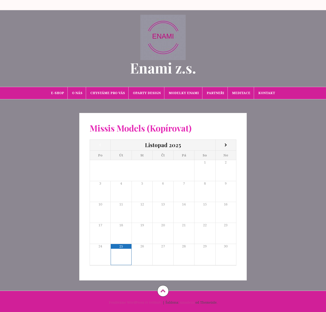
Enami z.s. (163, 67)
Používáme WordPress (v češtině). (135, 302)
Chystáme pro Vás (107, 93)
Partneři (215, 93)
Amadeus (187, 302)
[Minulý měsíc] (100, 145)
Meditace (241, 93)
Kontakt (266, 93)
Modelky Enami (184, 93)
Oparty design (147, 93)
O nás (77, 93)
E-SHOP (57, 93)
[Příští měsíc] (226, 145)
